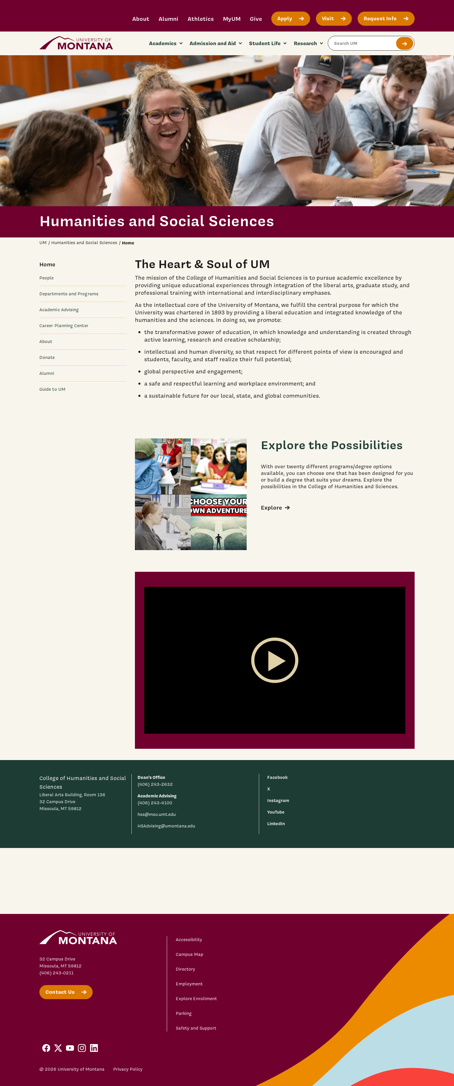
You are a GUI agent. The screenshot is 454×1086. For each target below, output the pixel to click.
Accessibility (189, 940)
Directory (185, 969)
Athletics (201, 19)
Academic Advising (59, 310)
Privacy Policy (127, 1069)
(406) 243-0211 (56, 973)
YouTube (276, 812)
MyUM (232, 19)
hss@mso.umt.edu (157, 814)
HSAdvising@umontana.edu (166, 826)
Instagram (278, 800)
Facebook (277, 777)
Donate (47, 357)
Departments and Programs (68, 294)
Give (256, 19)
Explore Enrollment (196, 999)
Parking (184, 1013)
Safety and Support (196, 1028)
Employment (189, 984)
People (46, 278)
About (140, 19)
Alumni (168, 19)
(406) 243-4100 (155, 803)
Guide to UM (52, 389)
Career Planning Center (63, 326)
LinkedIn (276, 824)
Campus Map (189, 954)
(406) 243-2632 (155, 784)
